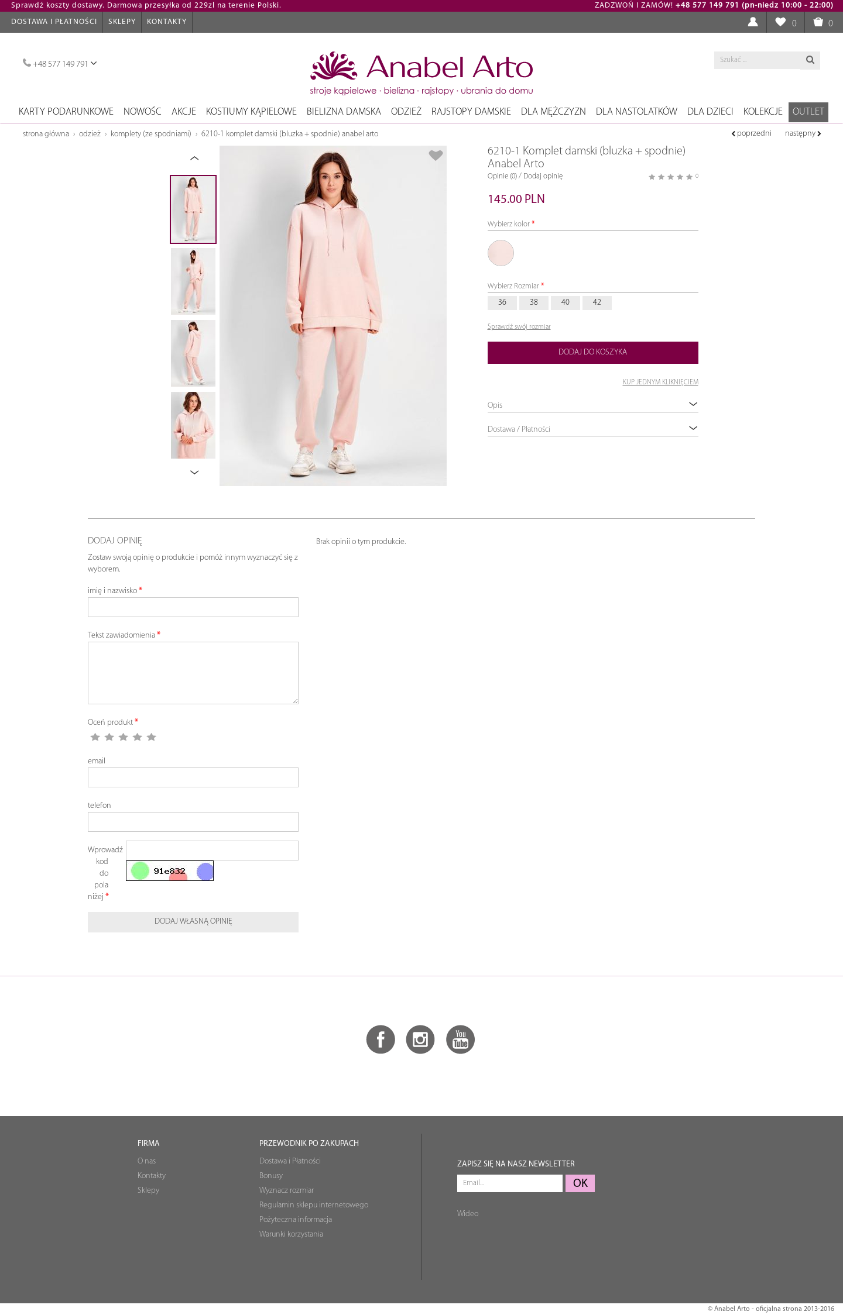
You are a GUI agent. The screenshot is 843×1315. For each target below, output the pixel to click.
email (96, 761)
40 (565, 302)
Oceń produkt (110, 722)
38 (534, 302)
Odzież (406, 112)
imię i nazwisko (112, 591)
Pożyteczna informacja (295, 1220)
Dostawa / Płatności (593, 429)
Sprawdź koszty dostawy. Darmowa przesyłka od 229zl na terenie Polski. (146, 5)
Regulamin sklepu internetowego (313, 1205)
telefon (99, 805)
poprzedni (751, 133)
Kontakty (167, 22)
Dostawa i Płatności (54, 22)
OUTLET (808, 112)
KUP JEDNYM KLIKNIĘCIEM (660, 382)
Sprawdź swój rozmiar (519, 327)
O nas (147, 1161)
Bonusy (271, 1176)
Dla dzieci (710, 112)
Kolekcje (763, 112)
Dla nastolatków (636, 112)
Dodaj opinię (543, 176)
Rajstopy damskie (471, 112)
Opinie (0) (502, 176)
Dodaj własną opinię (193, 921)
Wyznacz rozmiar (286, 1190)
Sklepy (122, 22)
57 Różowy (500, 253)
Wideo (467, 1214)
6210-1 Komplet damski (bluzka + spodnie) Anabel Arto (289, 134)
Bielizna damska (344, 112)
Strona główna (46, 134)
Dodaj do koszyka (592, 352)
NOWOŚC (143, 112)
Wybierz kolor (509, 224)
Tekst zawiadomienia (121, 635)
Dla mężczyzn (553, 112)
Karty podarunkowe (66, 112)
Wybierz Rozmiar (513, 286)
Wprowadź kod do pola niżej (102, 873)
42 (597, 302)
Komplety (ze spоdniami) (151, 134)
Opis (593, 405)
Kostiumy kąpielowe (251, 112)
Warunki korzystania (291, 1234)
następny (803, 133)
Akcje (184, 112)
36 (502, 302)
